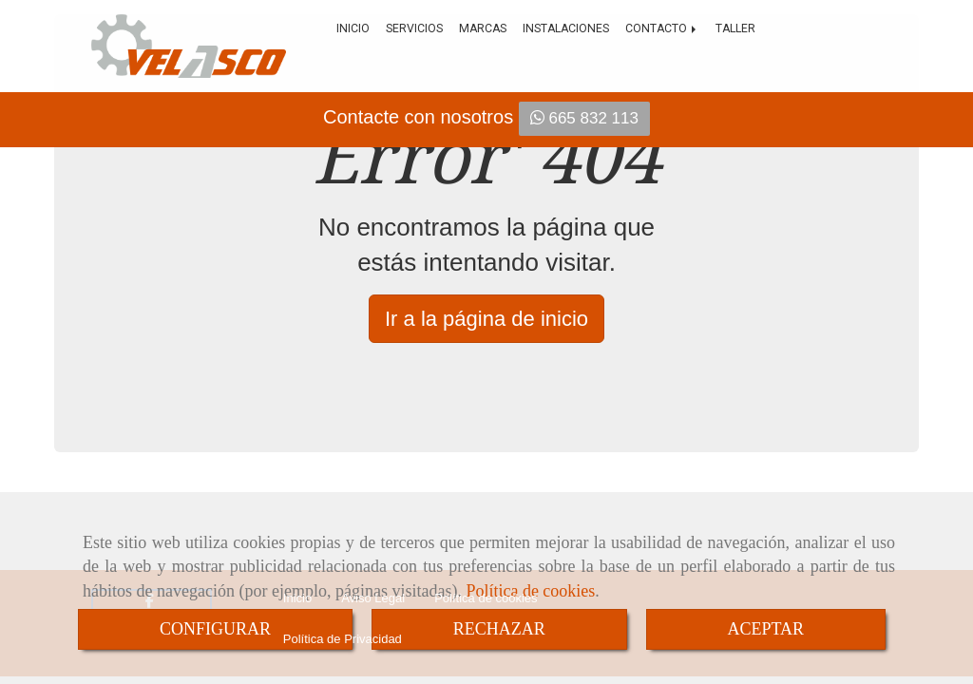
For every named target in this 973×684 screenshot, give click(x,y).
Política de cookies (485, 598)
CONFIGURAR (215, 628)
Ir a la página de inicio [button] (486, 319)
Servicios (414, 28)
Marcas (482, 28)
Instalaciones (566, 28)
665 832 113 (584, 118)
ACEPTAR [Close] (766, 628)
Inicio (353, 28)
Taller (735, 28)
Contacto (662, 28)
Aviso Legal (373, 598)
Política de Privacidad (342, 649)
